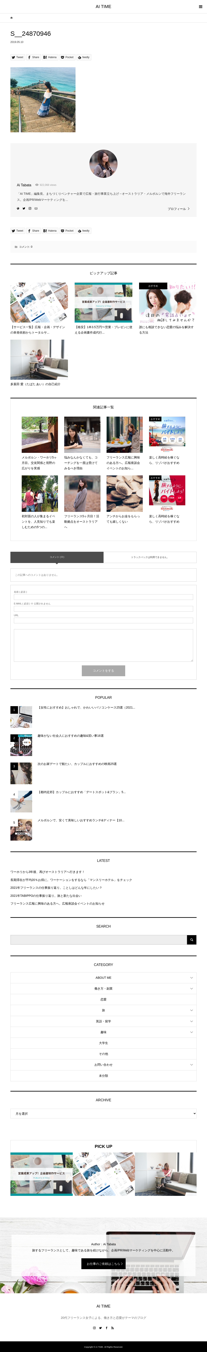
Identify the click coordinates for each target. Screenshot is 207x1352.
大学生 (103, 1043)
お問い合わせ (103, 1064)
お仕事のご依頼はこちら (103, 1263)
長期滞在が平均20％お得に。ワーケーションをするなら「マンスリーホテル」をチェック (71, 880)
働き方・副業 (103, 988)
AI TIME (103, 6)
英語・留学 (103, 1021)
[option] (41, 1174)
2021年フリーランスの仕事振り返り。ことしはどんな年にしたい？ (56, 887)
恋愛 (103, 999)
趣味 (103, 1032)
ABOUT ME (104, 977)
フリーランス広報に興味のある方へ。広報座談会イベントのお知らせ (57, 903)
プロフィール (177, 209)
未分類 (103, 1075)
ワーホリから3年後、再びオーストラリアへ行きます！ (47, 872)
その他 (103, 1054)
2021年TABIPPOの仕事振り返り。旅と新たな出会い (46, 895)
